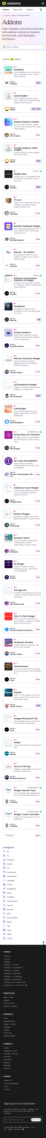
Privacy (7, 1089)
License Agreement (11, 1083)
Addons (5, 10)
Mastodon (7, 1065)
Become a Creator (11, 1006)
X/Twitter (8, 1059)
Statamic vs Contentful (13, 968)
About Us (7, 1080)
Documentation (9, 1021)
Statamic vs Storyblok (13, 976)
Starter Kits (17, 10)
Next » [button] (38, 835)
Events (6, 1048)
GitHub (6, 1030)
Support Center (10, 1024)
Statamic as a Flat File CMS (15, 985)
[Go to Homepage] (11, 3)
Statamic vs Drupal (11, 970)
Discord (7, 1068)
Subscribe (36, 1120)
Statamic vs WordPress (13, 979)
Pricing (7, 959)
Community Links (10, 1051)
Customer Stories (11, 1054)
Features (7, 956)
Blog (5, 1018)
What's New (8, 997)
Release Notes (9, 1036)
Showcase (7, 1027)
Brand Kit (8, 1033)
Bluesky (7, 1062)
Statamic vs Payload (12, 973)
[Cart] (42, 9)
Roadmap (7, 962)
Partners (7, 1057)
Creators (29, 10)
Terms (6, 1086)
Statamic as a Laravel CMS (14, 982)
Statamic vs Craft (11, 965)
